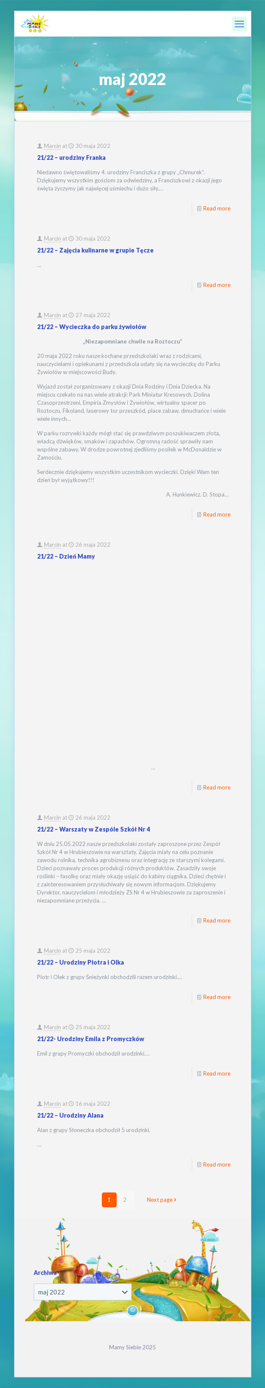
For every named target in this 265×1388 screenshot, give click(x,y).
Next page (162, 1199)
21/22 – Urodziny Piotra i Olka (80, 962)
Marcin (52, 145)
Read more (216, 208)
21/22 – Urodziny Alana (70, 1115)
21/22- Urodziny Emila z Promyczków (90, 1038)
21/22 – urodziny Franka (71, 157)
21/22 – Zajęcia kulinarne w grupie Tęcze (95, 250)
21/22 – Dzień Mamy (66, 556)
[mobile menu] (239, 24)
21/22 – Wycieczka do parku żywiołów (91, 326)
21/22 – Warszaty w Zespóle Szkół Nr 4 (93, 829)
